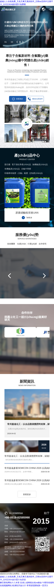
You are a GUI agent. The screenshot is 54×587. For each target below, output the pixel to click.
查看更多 (27, 494)
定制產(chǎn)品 (36, 173)
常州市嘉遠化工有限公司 (26, 579)
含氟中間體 (26, 169)
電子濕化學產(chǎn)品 (21, 164)
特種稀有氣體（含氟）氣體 (16, 173)
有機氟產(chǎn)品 (12, 169)
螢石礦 (7, 164)
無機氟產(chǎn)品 (40, 164)
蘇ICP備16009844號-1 (35, 582)
